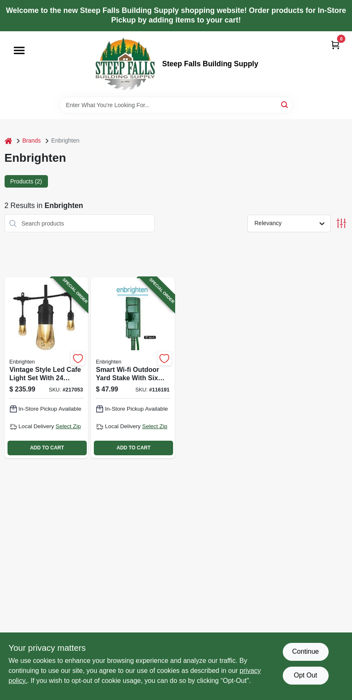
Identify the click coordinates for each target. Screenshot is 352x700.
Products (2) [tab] (26, 181)
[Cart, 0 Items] (335, 44)
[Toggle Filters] (341, 223)
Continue (305, 651)
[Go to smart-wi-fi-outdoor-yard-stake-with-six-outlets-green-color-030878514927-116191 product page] (133, 367)
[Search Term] (176, 105)
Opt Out (305, 675)
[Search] (285, 104)
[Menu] (19, 50)
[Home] (8, 140)
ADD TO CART (47, 448)
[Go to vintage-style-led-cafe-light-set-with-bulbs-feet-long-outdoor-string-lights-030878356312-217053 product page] (46, 367)
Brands (32, 140)
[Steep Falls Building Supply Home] (125, 64)
